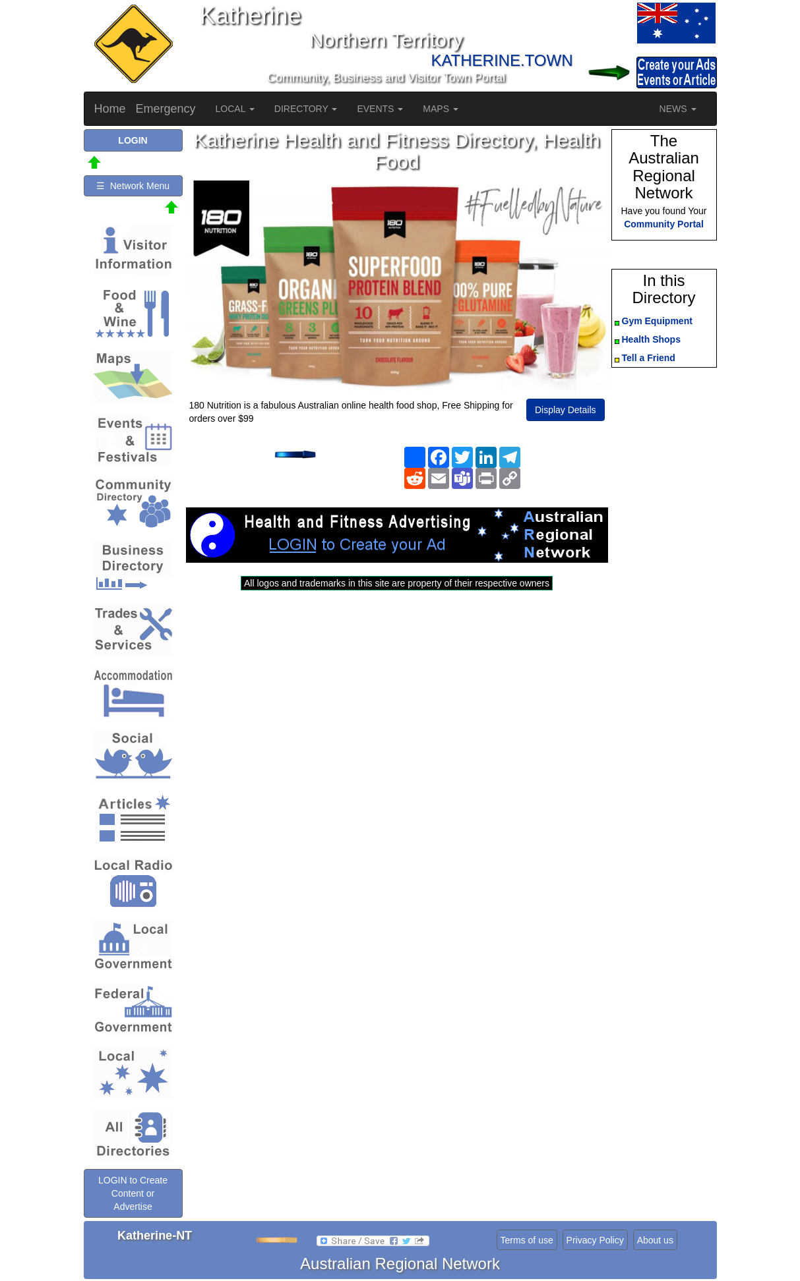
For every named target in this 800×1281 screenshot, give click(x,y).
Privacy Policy (595, 1240)
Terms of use (527, 1240)
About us (655, 1240)
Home (110, 108)
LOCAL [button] (235, 108)
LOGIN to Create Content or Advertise (133, 1193)
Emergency (166, 108)
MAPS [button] (440, 108)
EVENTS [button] (380, 108)
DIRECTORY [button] (306, 108)
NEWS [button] (678, 108)
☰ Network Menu (132, 186)
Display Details (565, 410)
